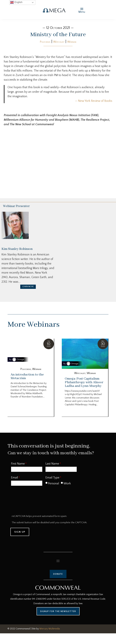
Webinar (71, 41)
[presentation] (34, 501)
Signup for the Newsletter (58, 611)
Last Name (52, 463)
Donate (58, 574)
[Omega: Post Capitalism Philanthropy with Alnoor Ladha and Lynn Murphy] (85, 354)
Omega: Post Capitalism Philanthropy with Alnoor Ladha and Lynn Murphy (84, 382)
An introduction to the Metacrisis (27, 376)
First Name (18, 463)
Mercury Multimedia (49, 628)
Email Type (52, 477)
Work (67, 483)
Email (14, 477)
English (16, 2)
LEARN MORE (28, 286)
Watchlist (58, 41)
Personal (53, 483)
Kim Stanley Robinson (17, 249)
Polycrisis (45, 41)
